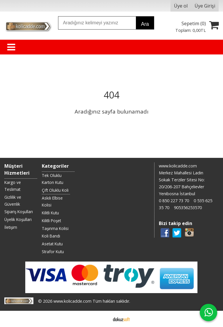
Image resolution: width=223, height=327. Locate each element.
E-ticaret (102, 319)
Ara (145, 24)
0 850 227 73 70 (174, 200)
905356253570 (188, 207)
